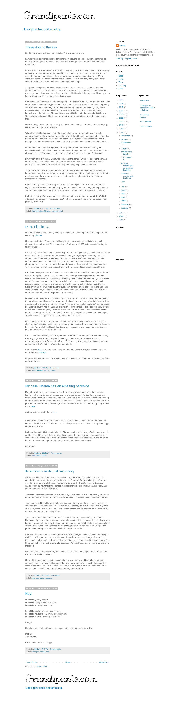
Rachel (122, 46)
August (124, 149)
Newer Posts (31, 662)
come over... (145, 101)
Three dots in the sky (41, 47)
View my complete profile (126, 58)
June (123, 190)
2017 (121, 100)
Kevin (121, 89)
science (55, 211)
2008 (121, 132)
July (123, 186)
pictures (38, 235)
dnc (33, 370)
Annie (121, 79)
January (125, 208)
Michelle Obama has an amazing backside (57, 386)
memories (39, 370)
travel (61, 211)
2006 (121, 216)
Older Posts (104, 662)
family (34, 211)
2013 (121, 114)
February (125, 204)
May (123, 194)
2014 (121, 111)
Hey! (28, 594)
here (33, 406)
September (126, 143)
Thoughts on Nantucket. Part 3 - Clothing (147, 108)
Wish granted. (146, 122)
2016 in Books (146, 127)
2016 (121, 104)
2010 (121, 125)
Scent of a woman (144, 116)
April (123, 197)
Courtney (122, 85)
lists (47, 652)
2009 (121, 129)
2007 (121, 213)
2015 (121, 107)
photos (46, 370)
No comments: (56, 208)
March (124, 201)
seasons (49, 578)
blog (40, 350)
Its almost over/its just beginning (49, 471)
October (125, 139)
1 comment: (54, 368)
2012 (121, 118)
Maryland (47, 211)
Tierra (121, 82)
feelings (40, 211)
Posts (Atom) (42, 667)
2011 (121, 122)
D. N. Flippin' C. (37, 227)
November (126, 136)
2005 (121, 220)
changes (35, 578)
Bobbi (121, 76)
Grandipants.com (59, 15)
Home (67, 662)
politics (52, 370)
